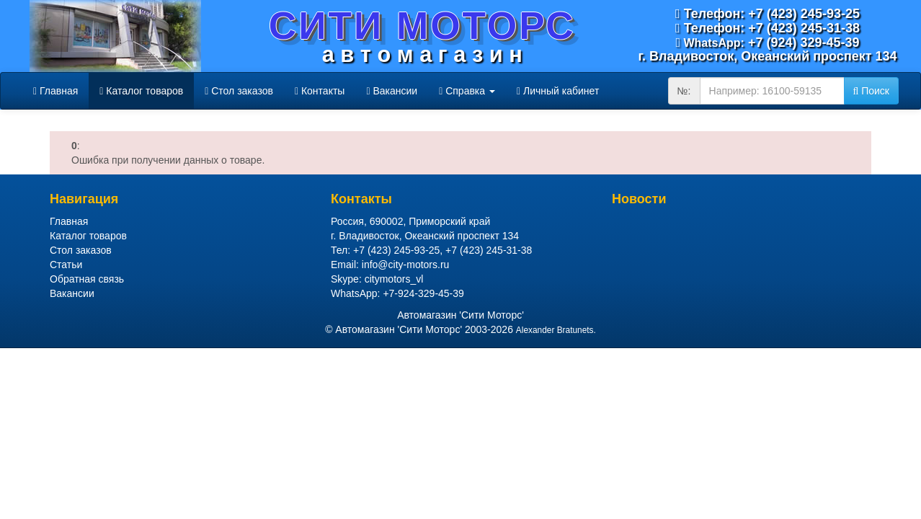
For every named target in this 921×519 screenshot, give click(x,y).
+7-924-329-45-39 (423, 293)
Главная (55, 91)
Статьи (66, 264)
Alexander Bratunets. (556, 330)
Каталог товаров (141, 91)
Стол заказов (239, 91)
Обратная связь (87, 279)
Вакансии (391, 91)
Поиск (871, 91)
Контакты (320, 91)
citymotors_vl (394, 279)
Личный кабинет (558, 91)
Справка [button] (467, 91)
